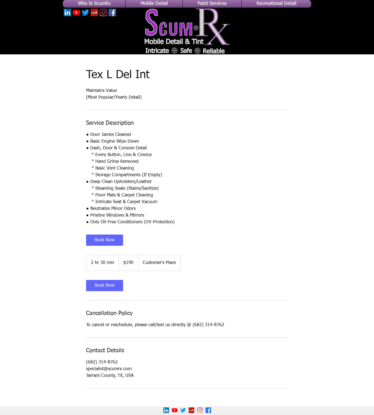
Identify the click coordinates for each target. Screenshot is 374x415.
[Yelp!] (191, 410)
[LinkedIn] (67, 12)
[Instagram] (103, 12)
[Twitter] (85, 12)
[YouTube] (76, 12)
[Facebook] (112, 12)
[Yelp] (94, 12)
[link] (104, 240)
